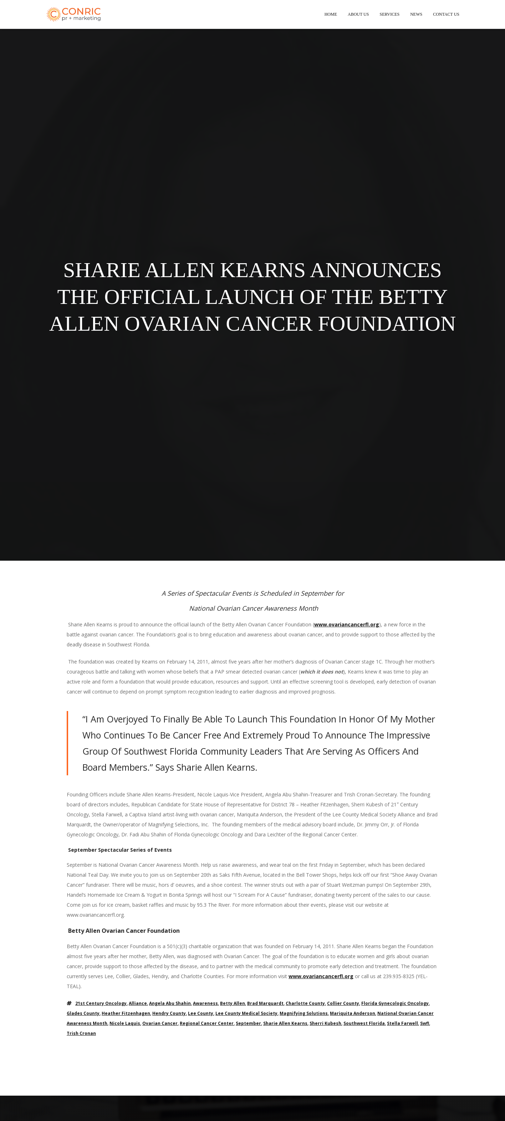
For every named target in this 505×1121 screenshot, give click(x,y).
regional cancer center (207, 1023)
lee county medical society (246, 1013)
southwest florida (364, 1023)
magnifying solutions (304, 1013)
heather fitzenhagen (126, 1013)
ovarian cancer (160, 1023)
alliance (138, 1003)
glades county (83, 1013)
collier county (343, 1003)
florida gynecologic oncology (395, 1003)
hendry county (169, 1013)
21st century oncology (101, 1003)
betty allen (232, 1003)
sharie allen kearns (285, 1023)
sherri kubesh (325, 1023)
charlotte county (305, 1003)
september (248, 1023)
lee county (200, 1013)
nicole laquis (124, 1023)
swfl (424, 1023)
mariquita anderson (352, 1013)
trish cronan (81, 1033)
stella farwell (402, 1023)
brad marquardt (265, 1003)
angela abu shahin (170, 1003)
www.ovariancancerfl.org (346, 624)
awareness (205, 1003)
